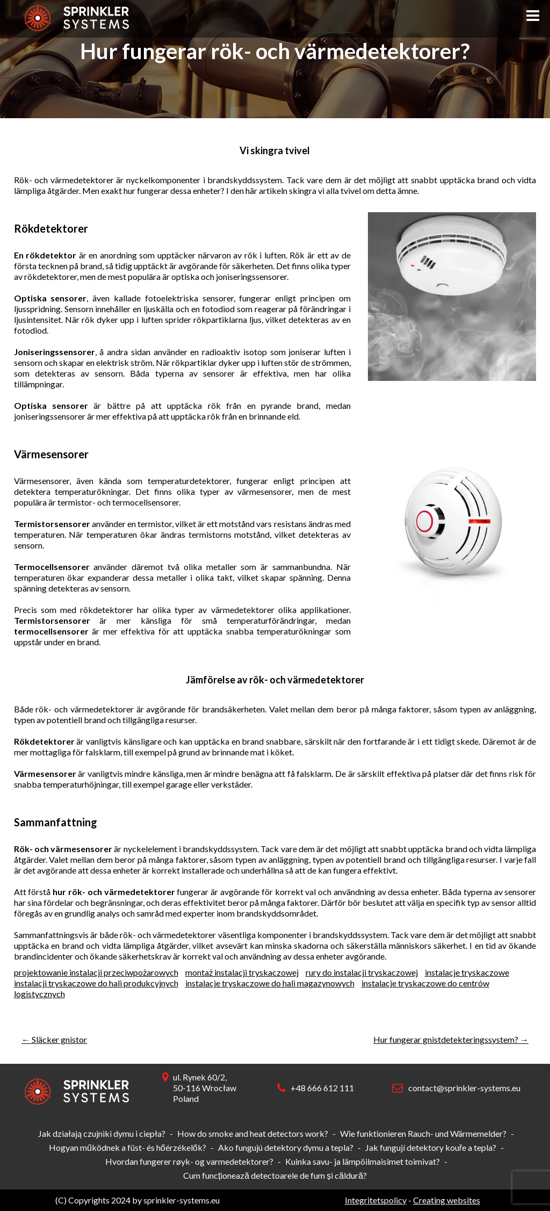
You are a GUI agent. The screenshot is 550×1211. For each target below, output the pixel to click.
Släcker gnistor (54, 1039)
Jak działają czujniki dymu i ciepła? (101, 1133)
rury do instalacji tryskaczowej (362, 972)
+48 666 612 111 (322, 1088)
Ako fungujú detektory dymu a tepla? (285, 1147)
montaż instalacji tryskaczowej (242, 972)
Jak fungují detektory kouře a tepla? (430, 1147)
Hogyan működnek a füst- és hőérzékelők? (127, 1147)
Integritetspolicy (376, 1200)
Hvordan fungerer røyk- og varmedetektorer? (189, 1161)
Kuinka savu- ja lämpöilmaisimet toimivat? (362, 1161)
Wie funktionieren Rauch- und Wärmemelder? (423, 1133)
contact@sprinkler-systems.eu (464, 1088)
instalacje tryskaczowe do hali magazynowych (269, 983)
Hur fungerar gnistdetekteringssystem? (451, 1039)
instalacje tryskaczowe (467, 972)
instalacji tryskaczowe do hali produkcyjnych (96, 983)
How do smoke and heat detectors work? (252, 1133)
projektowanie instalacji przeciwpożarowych (96, 972)
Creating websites (446, 1200)
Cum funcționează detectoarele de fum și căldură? (275, 1175)
